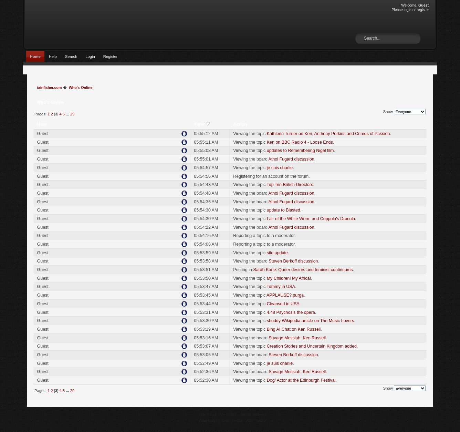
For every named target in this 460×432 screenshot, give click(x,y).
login (407, 10)
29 (72, 114)
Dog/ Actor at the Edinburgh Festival (301, 380)
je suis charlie (280, 167)
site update (277, 252)
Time (202, 124)
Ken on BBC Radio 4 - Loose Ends (300, 142)
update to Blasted (283, 210)
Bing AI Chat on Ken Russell (294, 329)
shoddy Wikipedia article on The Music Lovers (310, 320)
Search (71, 56)
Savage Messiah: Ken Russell (297, 338)
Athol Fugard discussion (291, 159)
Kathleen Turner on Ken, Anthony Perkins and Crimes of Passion (328, 133)
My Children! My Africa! (289, 278)
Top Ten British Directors (290, 184)
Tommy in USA (281, 286)
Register (110, 56)
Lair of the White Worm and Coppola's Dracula (311, 218)
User (42, 124)
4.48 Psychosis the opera (291, 312)
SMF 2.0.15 (208, 414)
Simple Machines (253, 414)
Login (90, 56)
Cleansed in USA (283, 303)
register (423, 10)
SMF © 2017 (229, 414)
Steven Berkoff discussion (293, 261)
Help (53, 56)
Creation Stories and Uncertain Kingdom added (312, 346)
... (68, 114)
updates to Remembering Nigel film (300, 150)
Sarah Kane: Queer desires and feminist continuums (303, 269)
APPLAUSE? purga (285, 295)
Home (35, 56)
